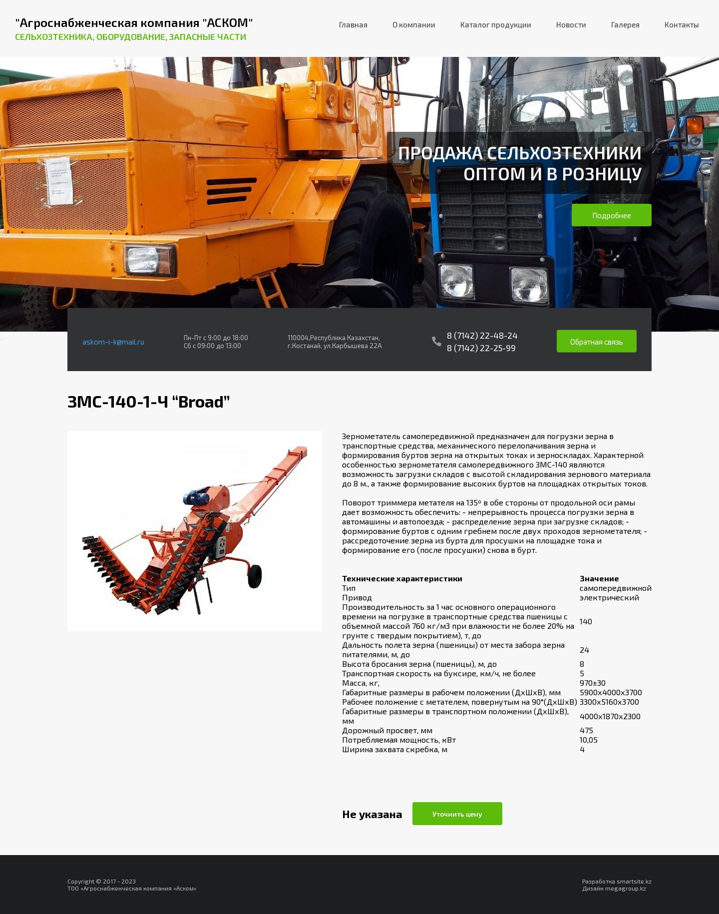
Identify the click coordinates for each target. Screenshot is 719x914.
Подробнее (611, 215)
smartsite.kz (634, 881)
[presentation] (1, 340)
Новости (571, 24)
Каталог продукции (495, 24)
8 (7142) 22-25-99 (481, 348)
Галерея (625, 24)
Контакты (682, 24)
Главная (353, 24)
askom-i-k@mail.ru (113, 341)
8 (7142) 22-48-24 (482, 335)
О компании (413, 24)
